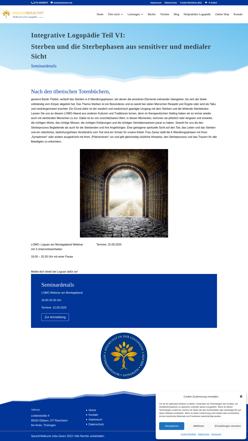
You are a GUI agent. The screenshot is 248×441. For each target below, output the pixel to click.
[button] (241, 396)
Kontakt (238, 14)
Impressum (216, 434)
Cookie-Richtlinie (188, 434)
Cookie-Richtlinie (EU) (191, 3)
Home (100, 14)
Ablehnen (198, 425)
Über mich (114, 14)
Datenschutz (203, 434)
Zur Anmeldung (55, 317)
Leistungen (134, 14)
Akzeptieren (171, 425)
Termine (164, 14)
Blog (176, 14)
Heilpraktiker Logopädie (197, 14)
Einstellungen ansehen (228, 425)
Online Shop (222, 14)
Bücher (152, 14)
